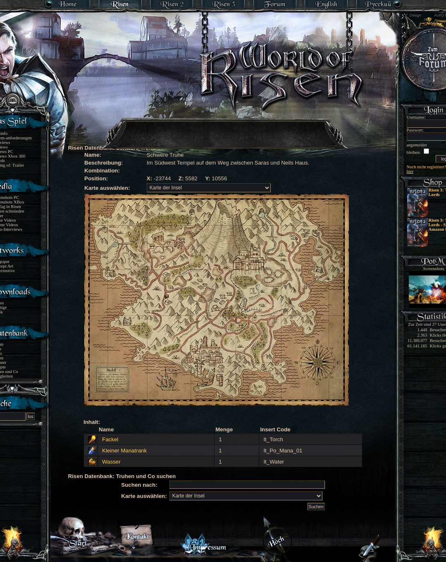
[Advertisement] (223, 128)
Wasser (111, 462)
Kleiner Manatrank (124, 450)
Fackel (110, 439)
